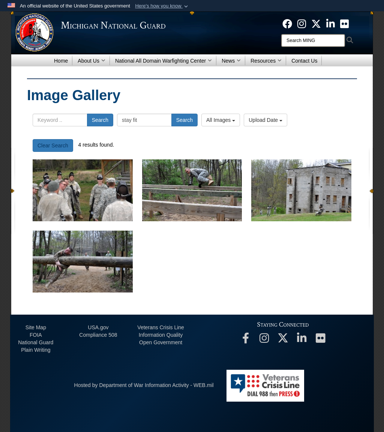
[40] (301, 190)
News (231, 61)
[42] (83, 190)
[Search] (313, 40)
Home (61, 61)
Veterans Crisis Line (160, 327)
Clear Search (53, 145)
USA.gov (98, 327)
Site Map (36, 327)
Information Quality (161, 335)
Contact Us (304, 61)
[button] (162, 6)
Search (100, 120)
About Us (91, 61)
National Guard (35, 342)
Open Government (160, 342)
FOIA (36, 335)
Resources (266, 61)
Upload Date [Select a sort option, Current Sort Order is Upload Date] (265, 120)
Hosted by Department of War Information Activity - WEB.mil (144, 385)
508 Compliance (98, 335)
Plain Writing (35, 350)
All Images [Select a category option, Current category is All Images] (220, 120)
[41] (192, 190)
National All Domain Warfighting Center (163, 61)
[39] (83, 261)
